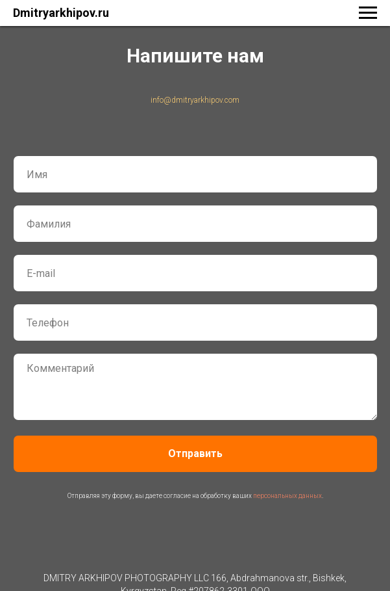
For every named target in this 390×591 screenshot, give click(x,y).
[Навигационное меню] (368, 13)
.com (231, 100)
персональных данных (287, 495)
